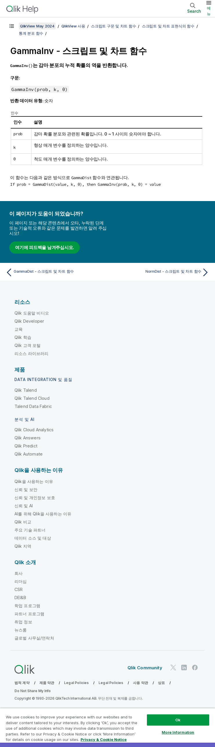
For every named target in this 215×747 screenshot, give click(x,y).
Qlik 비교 (22, 521)
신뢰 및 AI (23, 505)
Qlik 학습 (22, 337)
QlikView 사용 (73, 26)
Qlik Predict (25, 445)
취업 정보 (23, 621)
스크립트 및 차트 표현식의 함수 (168, 26)
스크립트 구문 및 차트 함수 (113, 26)
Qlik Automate (28, 453)
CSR (18, 589)
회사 (18, 573)
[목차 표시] (11, 26)
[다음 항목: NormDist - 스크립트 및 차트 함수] (160, 272)
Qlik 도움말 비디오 (31, 313)
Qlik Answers (27, 437)
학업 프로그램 (27, 605)
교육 (18, 329)
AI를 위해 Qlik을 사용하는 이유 (42, 513)
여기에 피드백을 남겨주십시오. (44, 247)
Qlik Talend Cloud (32, 398)
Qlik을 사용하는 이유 (33, 481)
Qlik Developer (29, 321)
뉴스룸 (20, 629)
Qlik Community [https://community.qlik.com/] (144, 667)
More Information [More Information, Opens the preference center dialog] (178, 732)
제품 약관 (46, 683)
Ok (178, 720)
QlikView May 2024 (37, 26)
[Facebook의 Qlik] (195, 667)
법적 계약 (22, 683)
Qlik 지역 (22, 546)
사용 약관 (140, 683)
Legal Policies (76, 683)
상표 (161, 683)
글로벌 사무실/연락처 (34, 637)
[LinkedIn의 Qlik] (184, 667)
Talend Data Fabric (33, 406)
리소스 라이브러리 (31, 353)
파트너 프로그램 (29, 613)
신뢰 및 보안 (25, 489)
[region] (107, 727)
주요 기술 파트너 (29, 529)
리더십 (20, 581)
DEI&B (20, 597)
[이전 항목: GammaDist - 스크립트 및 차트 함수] (54, 272)
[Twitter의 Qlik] (173, 667)
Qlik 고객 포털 (27, 345)
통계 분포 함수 (31, 33)
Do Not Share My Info (32, 691)
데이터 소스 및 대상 (32, 538)
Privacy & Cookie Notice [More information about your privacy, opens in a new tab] (104, 739)
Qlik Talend (25, 390)
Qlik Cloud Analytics (34, 429)
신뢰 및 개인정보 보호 (34, 497)
